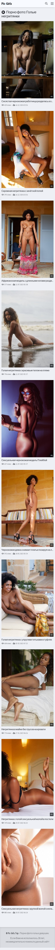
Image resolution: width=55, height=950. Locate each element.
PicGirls (6, 4)
